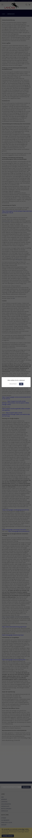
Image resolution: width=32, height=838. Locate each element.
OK (21, 384)
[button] (14, 384)
